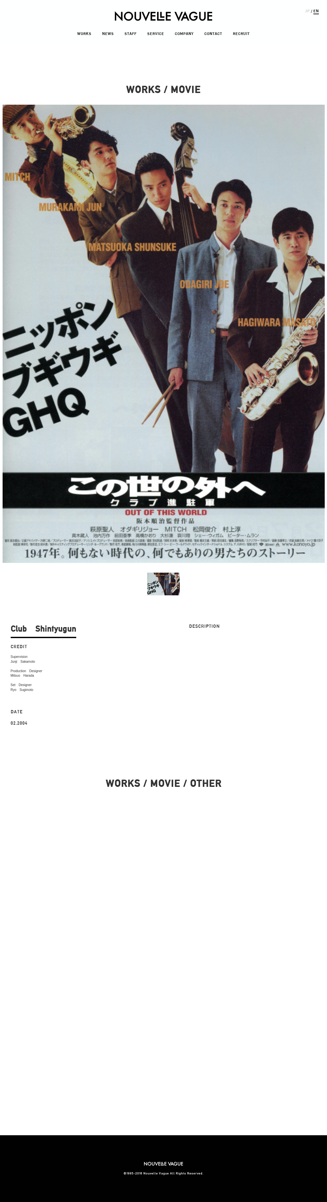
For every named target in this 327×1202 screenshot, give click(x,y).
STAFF (131, 33)
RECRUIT (241, 33)
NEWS (108, 33)
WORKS (84, 33)
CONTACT (213, 33)
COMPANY (184, 33)
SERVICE (155, 33)
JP (307, 10)
